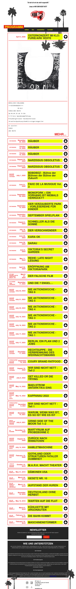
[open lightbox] (38, 70)
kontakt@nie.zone (53, 576)
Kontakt (50, 29)
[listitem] (38, 4)
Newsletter (40, 29)
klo (33, 29)
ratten (27, 29)
